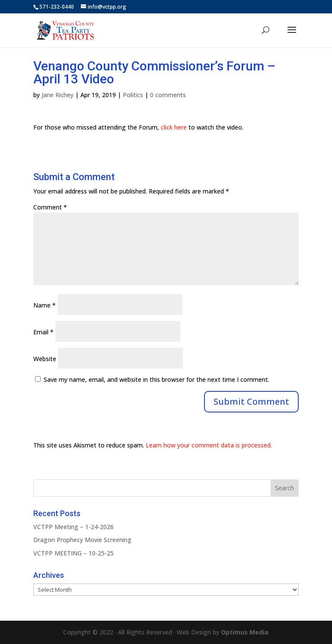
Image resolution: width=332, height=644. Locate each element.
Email (43, 332)
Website (44, 359)
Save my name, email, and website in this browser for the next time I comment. (156, 379)
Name (44, 305)
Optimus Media (244, 632)
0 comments (168, 95)
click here (174, 127)
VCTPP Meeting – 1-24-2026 (73, 527)
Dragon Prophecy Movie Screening (82, 540)
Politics (133, 95)
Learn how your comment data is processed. (209, 445)
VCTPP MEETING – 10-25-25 (73, 553)
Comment (50, 207)
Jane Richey (57, 95)
